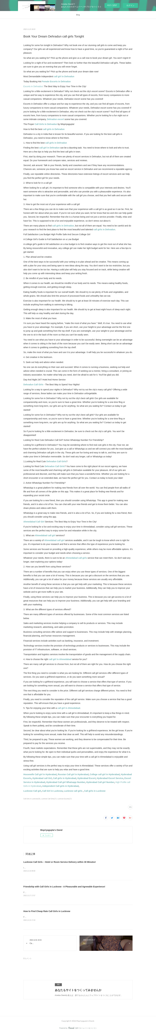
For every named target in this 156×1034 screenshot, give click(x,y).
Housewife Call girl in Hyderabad (40, 774)
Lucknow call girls (73, 791)
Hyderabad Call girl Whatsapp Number (65, 782)
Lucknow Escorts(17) (64, 799)
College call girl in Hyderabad (105, 774)
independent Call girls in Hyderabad (60, 786)
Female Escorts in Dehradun (56, 81)
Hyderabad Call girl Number (100, 782)
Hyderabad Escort (86, 778)
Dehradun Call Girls (33, 384)
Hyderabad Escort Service (110, 778)
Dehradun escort (55, 119)
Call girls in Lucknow (94, 791)
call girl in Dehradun (64, 76)
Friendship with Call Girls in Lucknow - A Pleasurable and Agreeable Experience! (64, 887)
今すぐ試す (112, 5)
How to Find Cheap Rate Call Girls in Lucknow (46, 911)
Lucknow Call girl (32, 791)
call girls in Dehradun (53, 129)
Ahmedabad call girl (45, 535)
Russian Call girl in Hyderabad (73, 774)
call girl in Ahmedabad (60, 659)
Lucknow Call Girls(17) (49, 799)
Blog (78, 15)
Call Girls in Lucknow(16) (31, 799)
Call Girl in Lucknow (52, 791)
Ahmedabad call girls (76, 558)
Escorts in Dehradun (33, 86)
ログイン (130, 5)
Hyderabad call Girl (42, 778)
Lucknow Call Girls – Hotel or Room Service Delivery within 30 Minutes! (59, 862)
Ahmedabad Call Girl (33, 521)
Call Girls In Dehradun (46, 124)
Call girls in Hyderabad (64, 778)
